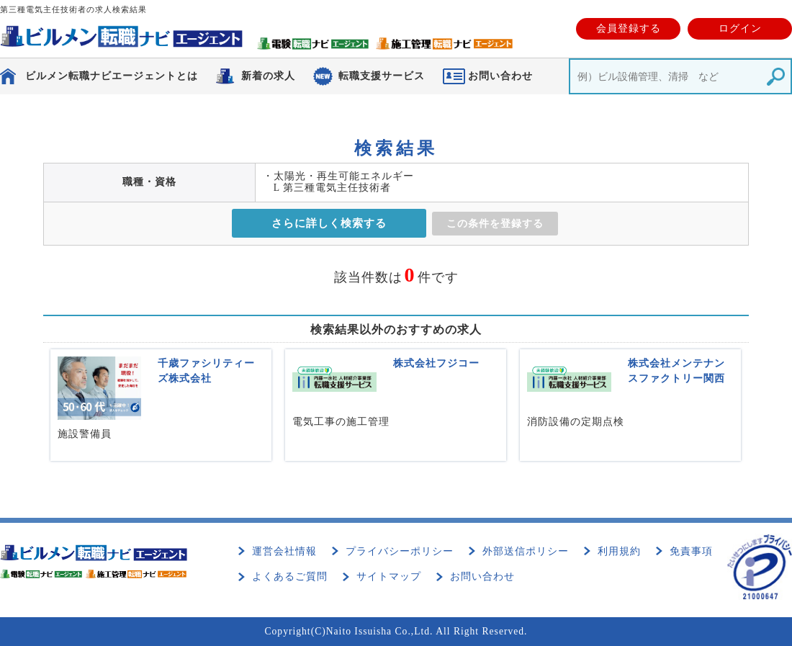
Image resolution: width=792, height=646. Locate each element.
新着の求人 (268, 76)
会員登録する (628, 28)
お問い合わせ (482, 576)
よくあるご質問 (290, 576)
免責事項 (691, 551)
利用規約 (619, 551)
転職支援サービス (381, 76)
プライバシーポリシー (400, 551)
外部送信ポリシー (525, 551)
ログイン (740, 28)
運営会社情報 (284, 551)
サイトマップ (388, 576)
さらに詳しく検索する (329, 223)
